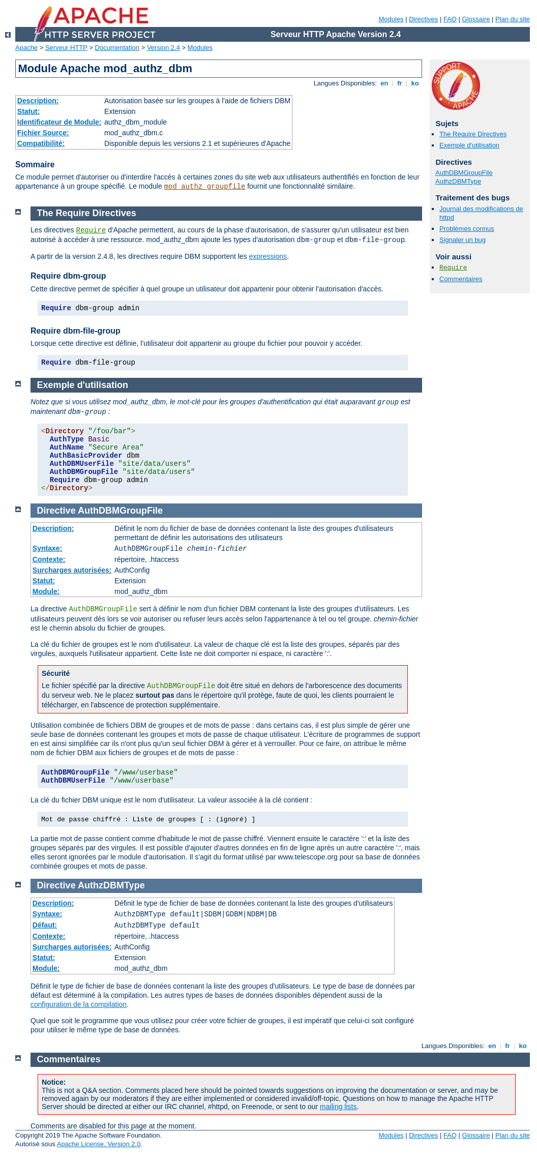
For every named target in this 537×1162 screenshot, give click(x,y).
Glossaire (476, 19)
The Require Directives (472, 134)
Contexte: (49, 559)
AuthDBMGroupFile (464, 172)
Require (453, 268)
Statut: (28, 111)
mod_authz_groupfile (205, 187)
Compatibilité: (41, 143)
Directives (423, 19)
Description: (38, 101)
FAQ (450, 19)
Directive (56, 510)
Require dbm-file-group (76, 330)
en (384, 83)
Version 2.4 (163, 47)
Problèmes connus (466, 228)
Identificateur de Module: (59, 122)
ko (415, 83)
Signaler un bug (462, 240)
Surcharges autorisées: (72, 570)
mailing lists (338, 1107)
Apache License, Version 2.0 (99, 1144)
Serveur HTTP (66, 47)
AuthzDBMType (458, 181)
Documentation (117, 47)
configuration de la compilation (79, 1004)
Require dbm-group (68, 276)
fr (400, 83)
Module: (46, 591)
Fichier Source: (43, 133)
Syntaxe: (47, 548)
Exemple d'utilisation (469, 145)
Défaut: (45, 925)
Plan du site (512, 19)
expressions (268, 256)
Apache (26, 47)
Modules (390, 19)
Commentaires (461, 279)
